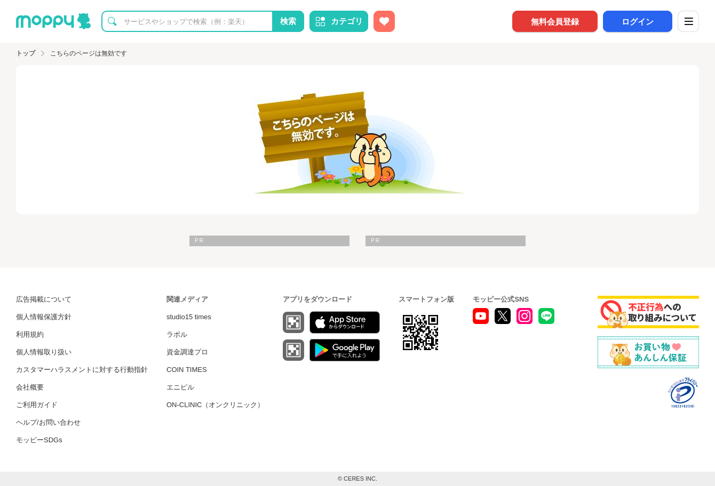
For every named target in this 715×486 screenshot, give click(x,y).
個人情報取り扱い (44, 352)
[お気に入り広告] (384, 21)
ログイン (638, 21)
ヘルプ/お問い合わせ (48, 422)
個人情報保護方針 (44, 317)
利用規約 (30, 334)
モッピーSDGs (39, 440)
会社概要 (30, 387)
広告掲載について (44, 299)
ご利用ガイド (37, 405)
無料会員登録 (555, 21)
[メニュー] (688, 21)
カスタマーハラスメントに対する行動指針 (82, 370)
